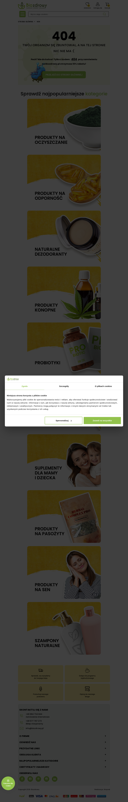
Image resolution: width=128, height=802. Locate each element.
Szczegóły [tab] (64, 386)
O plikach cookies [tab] (103, 386)
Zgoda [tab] (25, 386)
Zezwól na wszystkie (102, 420)
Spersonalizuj (64, 420)
